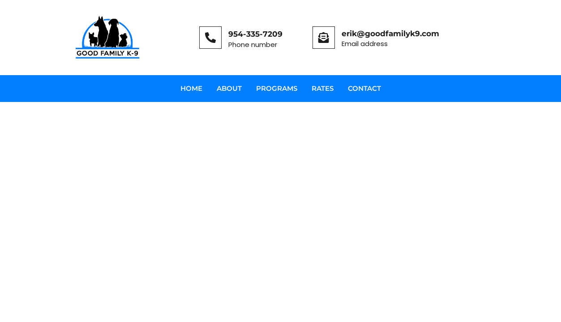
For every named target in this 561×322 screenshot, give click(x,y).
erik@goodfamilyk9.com (390, 33)
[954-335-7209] (210, 37)
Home (191, 88)
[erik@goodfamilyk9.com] (324, 37)
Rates (323, 88)
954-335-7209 (255, 34)
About (229, 88)
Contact (364, 88)
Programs (276, 88)
